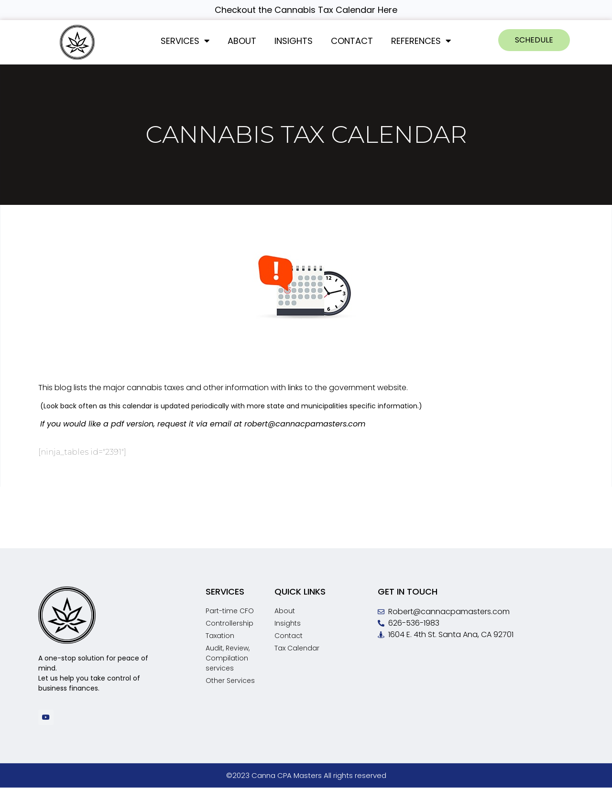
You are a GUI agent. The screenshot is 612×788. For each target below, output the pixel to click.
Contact (352, 41)
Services (185, 41)
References (421, 41)
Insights (293, 41)
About (242, 41)
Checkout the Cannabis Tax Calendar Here (306, 10)
